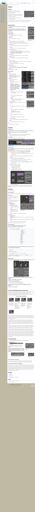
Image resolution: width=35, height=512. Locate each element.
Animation (15, 4)
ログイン (33, 0)
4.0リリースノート (3, 14)
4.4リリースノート (3, 10)
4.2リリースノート (3, 12)
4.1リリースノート (3, 13)
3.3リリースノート (3, 17)
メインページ (2, 7)
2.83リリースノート (3, 22)
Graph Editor (28, 21)
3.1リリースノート (3, 19)
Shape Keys (11, 286)
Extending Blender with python (13, 377)
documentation (16, 380)
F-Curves (19, 21)
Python (10, 380)
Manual (13, 4)
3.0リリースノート (3, 20)
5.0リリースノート (3, 8)
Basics (18, 4)
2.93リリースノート (3, 21)
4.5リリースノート (3, 9)
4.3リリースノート (3, 11)
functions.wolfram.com (12, 381)
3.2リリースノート (3, 18)
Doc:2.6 (10, 4)
